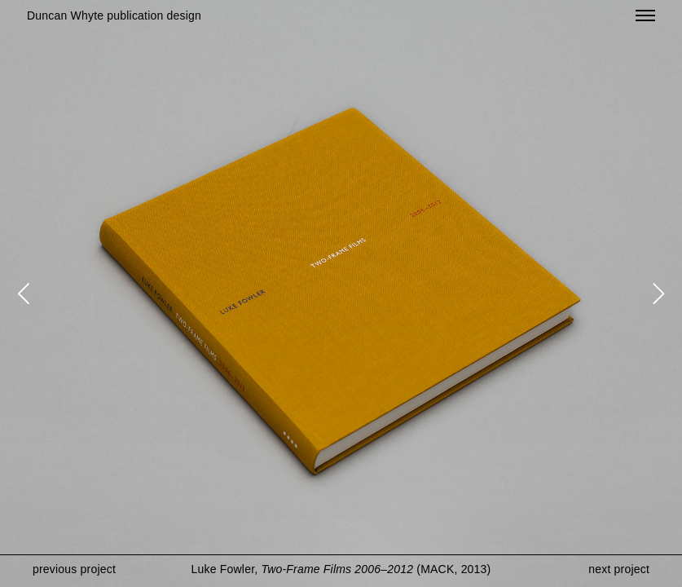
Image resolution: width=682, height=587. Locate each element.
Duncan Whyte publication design (114, 15)
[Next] (656, 293)
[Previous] (26, 293)
